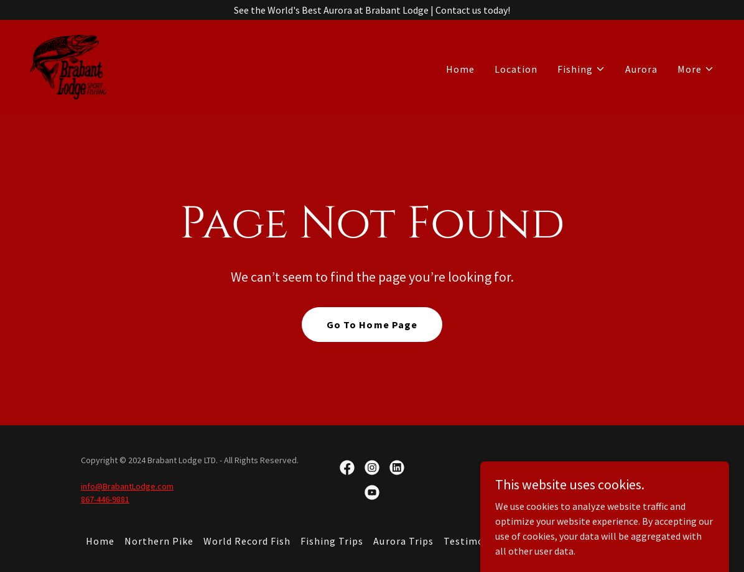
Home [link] (460, 69)
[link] (68, 66)
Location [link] (516, 69)
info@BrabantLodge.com (127, 486)
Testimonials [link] (476, 541)
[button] (581, 69)
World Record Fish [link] (247, 541)
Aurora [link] (641, 69)
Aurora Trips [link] (403, 541)
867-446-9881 (105, 499)
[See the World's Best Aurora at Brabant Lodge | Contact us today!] (372, 9)
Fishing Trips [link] (331, 541)
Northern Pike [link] (158, 541)
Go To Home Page (372, 324)
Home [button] (100, 541)
